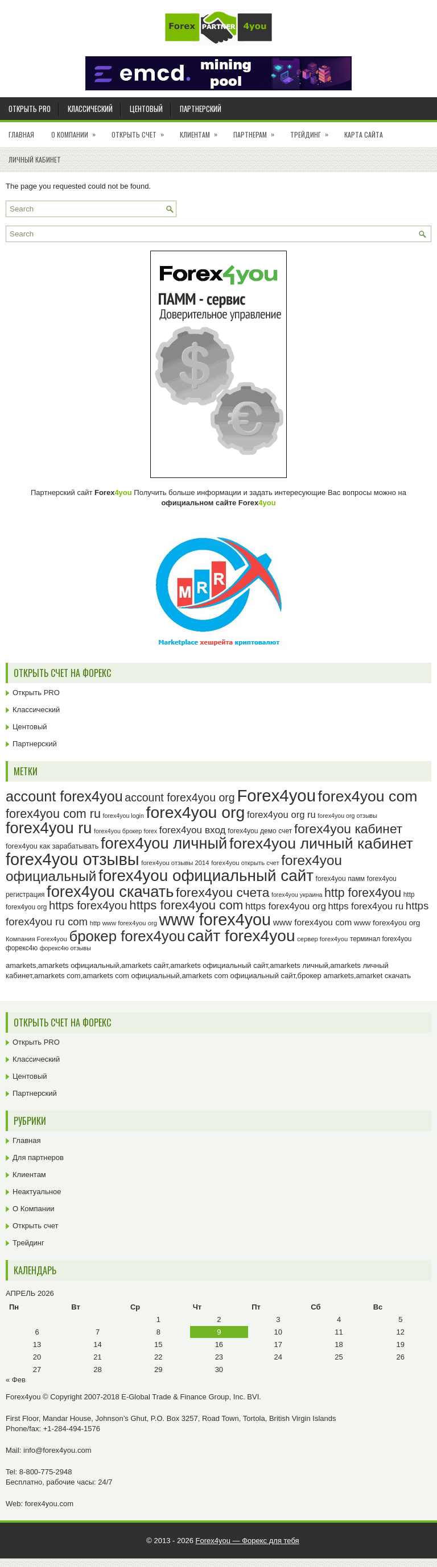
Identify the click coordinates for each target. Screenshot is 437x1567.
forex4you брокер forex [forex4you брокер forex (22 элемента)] (125, 831)
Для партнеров (38, 1157)
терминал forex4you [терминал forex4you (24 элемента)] (381, 939)
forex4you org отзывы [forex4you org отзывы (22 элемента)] (347, 815)
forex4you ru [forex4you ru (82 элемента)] (49, 828)
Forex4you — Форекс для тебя (247, 1540)
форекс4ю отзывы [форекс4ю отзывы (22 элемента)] (65, 948)
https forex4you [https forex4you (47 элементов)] (88, 905)
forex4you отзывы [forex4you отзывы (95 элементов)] (72, 859)
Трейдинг (313, 130)
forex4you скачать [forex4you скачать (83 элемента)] (110, 891)
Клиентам (202, 130)
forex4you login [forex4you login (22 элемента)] (123, 815)
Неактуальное (37, 1191)
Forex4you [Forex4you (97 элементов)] (276, 795)
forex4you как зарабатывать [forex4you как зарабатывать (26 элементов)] (52, 846)
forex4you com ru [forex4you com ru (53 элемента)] (53, 814)
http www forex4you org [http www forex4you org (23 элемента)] (123, 923)
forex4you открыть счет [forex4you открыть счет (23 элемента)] (245, 862)
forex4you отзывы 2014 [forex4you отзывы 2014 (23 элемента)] (175, 862)
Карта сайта (363, 134)
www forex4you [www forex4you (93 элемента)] (215, 920)
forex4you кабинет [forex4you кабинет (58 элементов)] (348, 828)
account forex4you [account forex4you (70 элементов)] (64, 796)
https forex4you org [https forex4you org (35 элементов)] (285, 906)
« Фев (16, 1379)
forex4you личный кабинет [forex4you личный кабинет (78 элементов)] (321, 843)
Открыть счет (141, 130)
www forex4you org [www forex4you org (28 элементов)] (387, 922)
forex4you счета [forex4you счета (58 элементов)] (222, 892)
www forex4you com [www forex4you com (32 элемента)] (312, 922)
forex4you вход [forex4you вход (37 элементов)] (192, 830)
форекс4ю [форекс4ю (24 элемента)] (22, 948)
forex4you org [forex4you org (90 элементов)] (195, 812)
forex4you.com (49, 1503)
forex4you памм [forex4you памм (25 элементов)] (340, 879)
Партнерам (257, 130)
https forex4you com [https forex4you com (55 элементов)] (186, 905)
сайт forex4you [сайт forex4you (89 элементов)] (241, 936)
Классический (90, 108)
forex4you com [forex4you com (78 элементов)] (368, 796)
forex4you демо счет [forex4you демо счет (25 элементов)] (260, 831)
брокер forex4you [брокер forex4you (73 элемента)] (127, 936)
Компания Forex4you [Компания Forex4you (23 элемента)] (36, 939)
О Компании (77, 130)
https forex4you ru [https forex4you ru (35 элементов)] (366, 906)
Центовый (146, 108)
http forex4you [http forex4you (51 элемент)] (362, 893)
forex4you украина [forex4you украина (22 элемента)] (296, 894)
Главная (21, 134)
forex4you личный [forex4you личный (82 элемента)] (164, 843)
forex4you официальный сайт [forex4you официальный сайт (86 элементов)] (206, 875)
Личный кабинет (35, 159)
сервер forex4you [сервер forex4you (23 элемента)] (322, 939)
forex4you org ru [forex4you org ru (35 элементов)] (281, 814)
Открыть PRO (30, 108)
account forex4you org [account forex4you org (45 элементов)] (179, 797)
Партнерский (200, 108)
